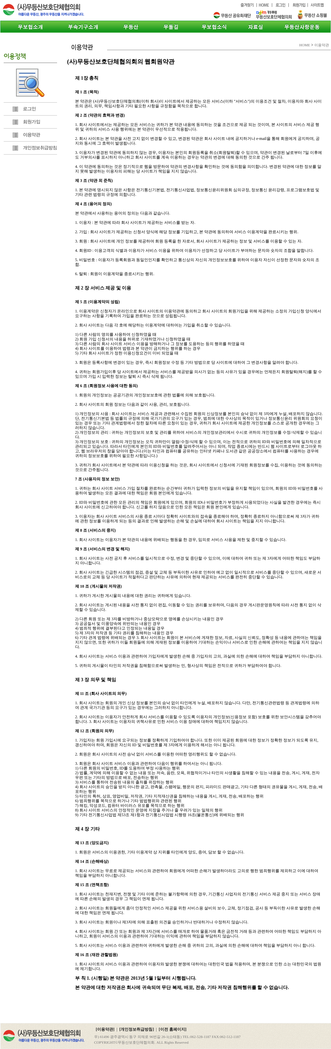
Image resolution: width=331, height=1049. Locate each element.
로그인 (30, 109)
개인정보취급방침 (30, 148)
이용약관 (30, 135)
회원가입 (30, 122)
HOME (304, 45)
